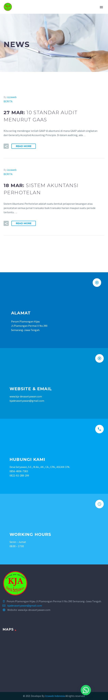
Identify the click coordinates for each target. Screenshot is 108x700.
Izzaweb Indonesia (55, 696)
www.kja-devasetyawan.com (26, 396)
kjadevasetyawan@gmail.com (24, 605)
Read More (23, 146)
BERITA (8, 101)
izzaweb (12, 97)
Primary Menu (101, 7)
